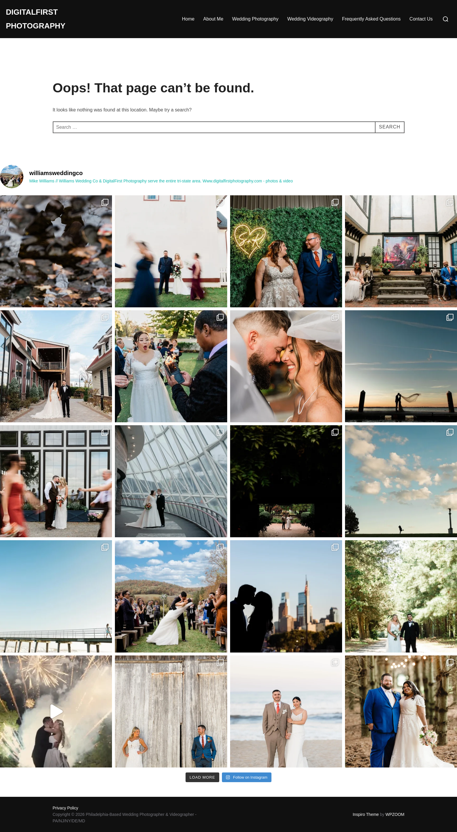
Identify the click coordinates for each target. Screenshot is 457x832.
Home (188, 18)
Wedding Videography (310, 18)
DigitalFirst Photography (35, 19)
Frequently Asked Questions (371, 18)
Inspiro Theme (366, 814)
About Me (213, 18)
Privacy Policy (65, 808)
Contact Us (421, 18)
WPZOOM (395, 814)
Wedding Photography (255, 18)
